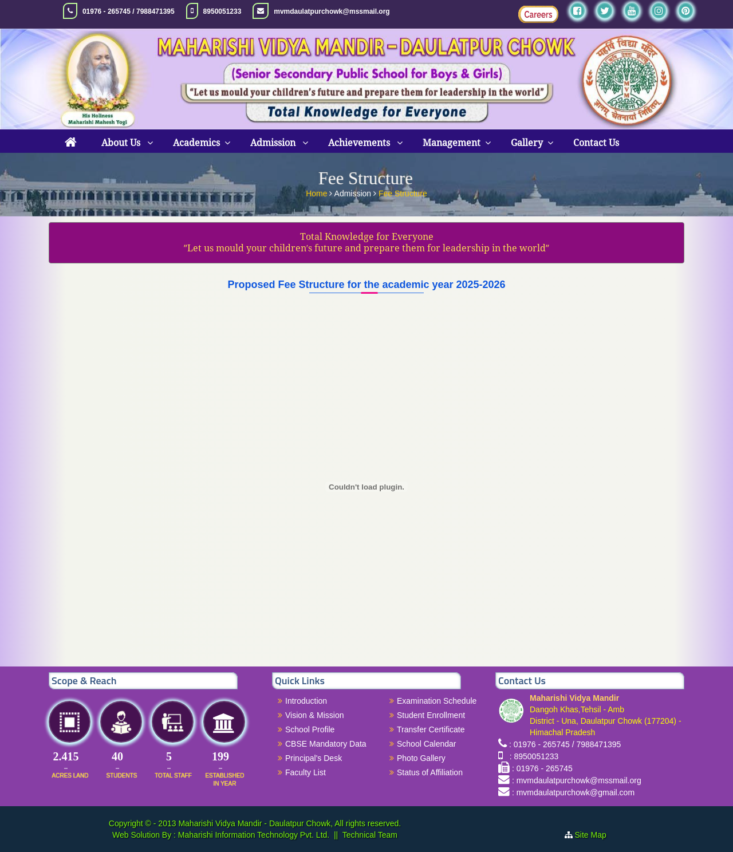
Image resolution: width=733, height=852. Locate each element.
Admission (274, 142)
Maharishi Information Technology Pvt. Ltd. (252, 834)
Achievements (360, 142)
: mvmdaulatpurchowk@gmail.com (573, 792)
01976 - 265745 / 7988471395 (128, 11)
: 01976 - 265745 (542, 768)
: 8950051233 (531, 756)
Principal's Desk (313, 758)
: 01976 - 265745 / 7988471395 (565, 744)
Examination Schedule (436, 700)
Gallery (527, 142)
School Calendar (426, 743)
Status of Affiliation (430, 772)
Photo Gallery (421, 758)
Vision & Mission (314, 715)
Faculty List (305, 772)
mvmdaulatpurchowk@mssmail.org (331, 11)
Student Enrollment (431, 715)
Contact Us (596, 142)
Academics (196, 142)
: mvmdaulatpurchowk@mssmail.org (576, 780)
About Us (122, 142)
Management (451, 142)
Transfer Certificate (431, 729)
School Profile (309, 729)
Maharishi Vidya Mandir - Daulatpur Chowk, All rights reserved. (289, 823)
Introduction (306, 700)
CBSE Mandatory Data (325, 743)
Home (317, 191)
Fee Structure (403, 191)
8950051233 (222, 11)
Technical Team (369, 834)
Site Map (595, 834)
